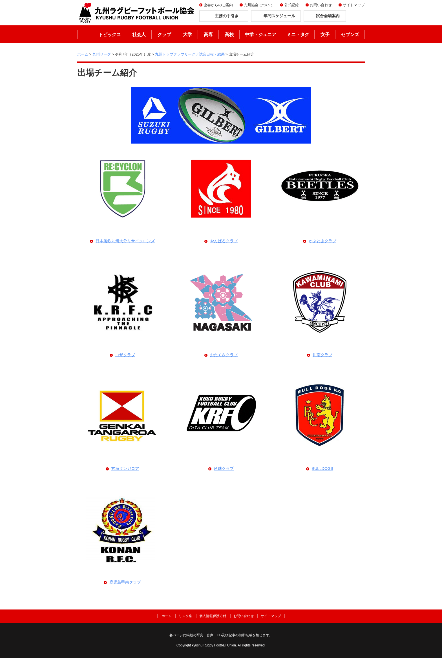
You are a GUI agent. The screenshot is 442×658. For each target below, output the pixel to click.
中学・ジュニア (260, 34)
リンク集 (185, 616)
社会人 (139, 34)
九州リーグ (101, 54)
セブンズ (350, 34)
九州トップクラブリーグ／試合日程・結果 (190, 54)
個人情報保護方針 (212, 616)
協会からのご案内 (218, 5)
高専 (208, 34)
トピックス (109, 34)
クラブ (164, 34)
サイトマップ (354, 5)
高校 (229, 34)
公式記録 (291, 5)
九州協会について (258, 5)
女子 (325, 34)
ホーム (85, 34)
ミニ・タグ (298, 34)
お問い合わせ (321, 5)
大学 (187, 34)
